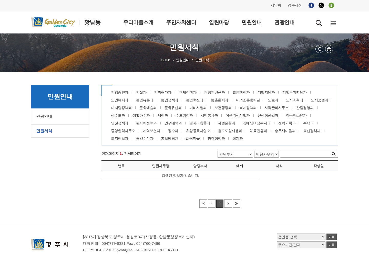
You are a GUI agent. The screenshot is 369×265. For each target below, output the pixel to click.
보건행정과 (223, 108)
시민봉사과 (209, 115)
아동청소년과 (296, 115)
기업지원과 (266, 92)
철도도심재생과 (230, 131)
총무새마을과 (285, 131)
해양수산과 (144, 138)
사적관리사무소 (276, 108)
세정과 (163, 115)
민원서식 (202, 60)
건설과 (141, 92)
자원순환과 (226, 123)
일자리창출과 (199, 123)
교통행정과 (241, 92)
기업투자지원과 (294, 92)
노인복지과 (119, 100)
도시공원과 (319, 100)
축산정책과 (312, 131)
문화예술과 (148, 108)
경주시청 (295, 5)
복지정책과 (248, 108)
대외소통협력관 (248, 100)
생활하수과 (141, 115)
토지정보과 (119, 138)
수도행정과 (184, 115)
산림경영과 (305, 108)
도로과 (273, 100)
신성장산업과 (268, 115)
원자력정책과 (146, 123)
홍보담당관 (169, 138)
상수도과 (118, 115)
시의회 (276, 5)
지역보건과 (151, 131)
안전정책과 (119, 123)
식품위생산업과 (237, 115)
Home (165, 60)
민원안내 (183, 60)
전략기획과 (287, 123)
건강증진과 (119, 92)
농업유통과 (144, 100)
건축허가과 (162, 92)
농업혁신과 (194, 100)
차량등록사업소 (198, 131)
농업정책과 (169, 100)
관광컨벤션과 (214, 92)
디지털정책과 (121, 108)
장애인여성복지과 (257, 123)
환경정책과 (216, 138)
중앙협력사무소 (123, 131)
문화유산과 (173, 108)
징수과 (173, 131)
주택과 (308, 123)
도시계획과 (294, 100)
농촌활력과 (219, 100)
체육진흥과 (258, 131)
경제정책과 (188, 92)
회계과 (237, 138)
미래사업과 (198, 108)
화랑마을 (193, 138)
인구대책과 (173, 123)
